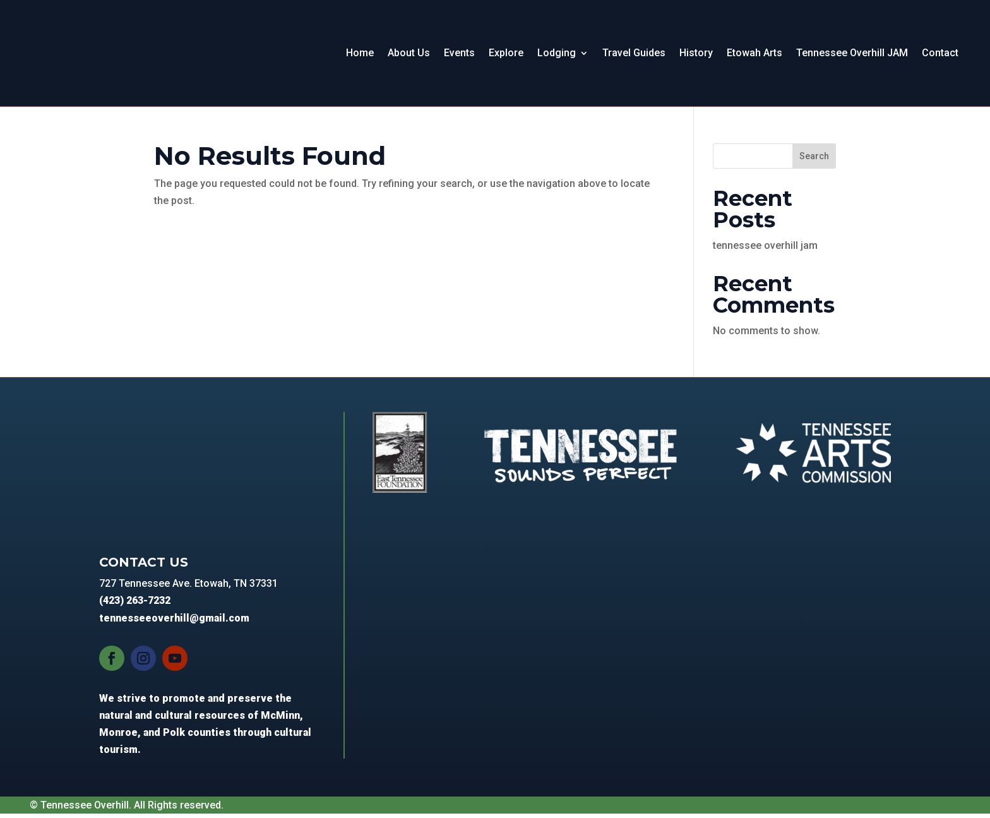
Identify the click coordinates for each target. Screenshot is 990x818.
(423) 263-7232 (134, 605)
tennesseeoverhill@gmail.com (174, 623)
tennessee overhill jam (765, 250)
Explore (506, 55)
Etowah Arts (754, 55)
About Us (409, 55)
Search (814, 161)
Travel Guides (633, 55)
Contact (940, 55)
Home (360, 55)
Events (459, 55)
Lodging (556, 55)
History (696, 55)
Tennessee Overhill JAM (852, 55)
